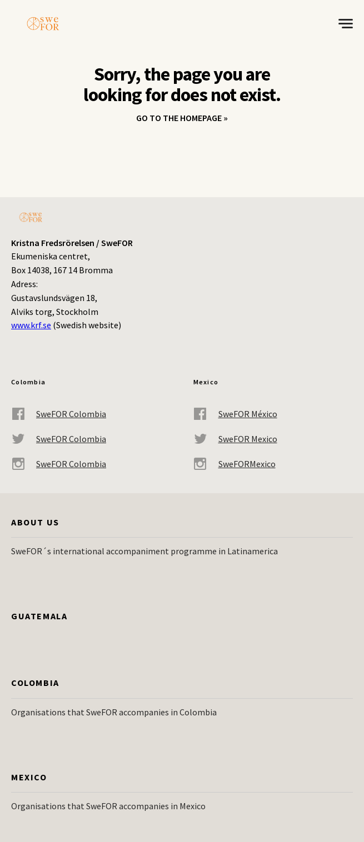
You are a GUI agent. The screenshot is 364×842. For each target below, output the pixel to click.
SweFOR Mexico (235, 439)
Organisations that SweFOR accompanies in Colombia (114, 712)
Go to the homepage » (182, 117)
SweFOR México (235, 414)
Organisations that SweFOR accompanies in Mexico (108, 805)
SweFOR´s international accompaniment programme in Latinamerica (144, 551)
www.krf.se (31, 324)
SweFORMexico (234, 464)
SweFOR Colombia (58, 414)
